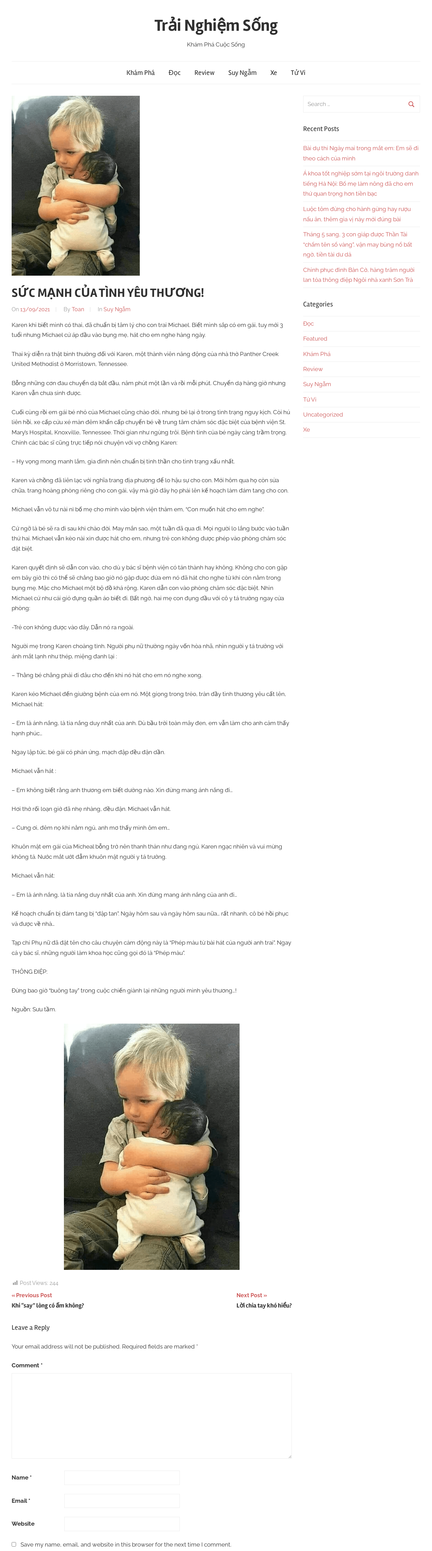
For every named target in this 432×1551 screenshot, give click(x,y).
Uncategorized (323, 414)
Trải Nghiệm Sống (216, 25)
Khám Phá (140, 72)
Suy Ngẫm (242, 72)
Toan (78, 309)
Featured (315, 338)
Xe (273, 72)
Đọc (174, 72)
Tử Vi (298, 72)
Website (23, 1523)
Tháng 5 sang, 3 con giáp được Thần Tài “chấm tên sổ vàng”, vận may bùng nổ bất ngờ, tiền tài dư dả (357, 244)
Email (21, 1500)
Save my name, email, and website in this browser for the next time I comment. (126, 1544)
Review (204, 72)
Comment (27, 1365)
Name (22, 1477)
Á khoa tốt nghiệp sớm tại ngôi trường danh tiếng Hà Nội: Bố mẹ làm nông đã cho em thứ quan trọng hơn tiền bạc (361, 183)
